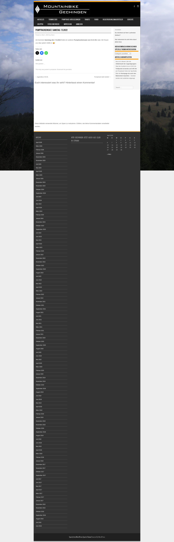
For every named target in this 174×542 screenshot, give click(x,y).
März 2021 (39, 327)
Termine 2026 (53, 19)
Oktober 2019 (40, 385)
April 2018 (39, 450)
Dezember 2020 (40, 338)
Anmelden (79, 24)
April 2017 (39, 490)
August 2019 (39, 392)
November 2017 (40, 468)
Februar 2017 (40, 497)
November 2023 (40, 222)
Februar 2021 (40, 330)
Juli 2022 (38, 276)
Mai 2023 (38, 240)
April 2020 (39, 363)
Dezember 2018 (40, 421)
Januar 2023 (39, 254)
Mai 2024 (38, 204)
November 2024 (40, 186)
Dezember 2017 (40, 464)
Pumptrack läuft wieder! (102, 77)
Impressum (68, 24)
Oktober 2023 (40, 225)
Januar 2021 (39, 334)
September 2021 (41, 309)
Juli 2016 (38, 522)
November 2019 (40, 381)
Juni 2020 (39, 356)
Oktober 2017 (40, 472)
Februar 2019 (40, 414)
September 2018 (41, 432)
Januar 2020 (39, 374)
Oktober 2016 (40, 511)
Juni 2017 (39, 482)
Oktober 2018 (40, 428)
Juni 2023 (39, 236)
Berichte (130, 19)
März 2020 (39, 367)
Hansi (52, 35)
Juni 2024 (39, 200)
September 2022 (41, 269)
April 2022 (39, 287)
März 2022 (39, 291)
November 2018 (40, 425)
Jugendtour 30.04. (41, 77)
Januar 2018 (39, 461)
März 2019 (39, 410)
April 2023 (39, 244)
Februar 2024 (40, 215)
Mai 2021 (38, 323)
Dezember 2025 (40, 157)
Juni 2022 (39, 280)
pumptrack (53, 69)
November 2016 (40, 508)
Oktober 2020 (40, 341)
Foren (96, 19)
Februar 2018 (40, 457)
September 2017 (41, 475)
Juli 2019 (38, 396)
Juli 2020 (38, 352)
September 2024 (41, 193)
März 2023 (39, 247)
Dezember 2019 (40, 377)
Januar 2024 (39, 218)
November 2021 (40, 301)
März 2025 (39, 175)
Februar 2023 (40, 251)
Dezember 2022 (40, 258)
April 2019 (39, 406)
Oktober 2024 (40, 189)
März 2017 (39, 493)
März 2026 (39, 146)
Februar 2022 (40, 294)
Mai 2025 (38, 168)
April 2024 (39, 207)
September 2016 (41, 515)
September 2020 (41, 345)
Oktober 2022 (40, 265)
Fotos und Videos (53, 24)
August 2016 (39, 519)
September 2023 (41, 229)
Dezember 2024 (40, 182)
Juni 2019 (39, 399)
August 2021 (39, 312)
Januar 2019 (39, 417)
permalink (69, 69)
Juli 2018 (38, 439)
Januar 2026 (39, 153)
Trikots (87, 19)
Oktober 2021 (40, 305)
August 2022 (39, 273)
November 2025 (40, 160)
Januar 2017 (39, 500)
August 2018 (39, 435)
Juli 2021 (38, 316)
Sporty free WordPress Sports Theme (80, 537)
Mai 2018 (38, 446)
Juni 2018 (39, 443)
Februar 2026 (40, 150)
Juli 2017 (38, 479)
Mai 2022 (38, 283)
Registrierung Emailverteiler (113, 19)
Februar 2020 (40, 370)
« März (109, 154)
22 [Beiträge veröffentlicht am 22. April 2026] (117, 147)
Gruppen (40, 24)
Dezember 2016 (40, 504)
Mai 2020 (38, 359)
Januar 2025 (39, 178)
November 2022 (40, 262)
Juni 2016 (39, 526)
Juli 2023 (38, 233)
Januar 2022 (39, 298)
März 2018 (39, 453)
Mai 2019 (38, 403)
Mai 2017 (38, 486)
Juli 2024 (38, 197)
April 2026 (39, 142)
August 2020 (39, 348)
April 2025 (39, 171)
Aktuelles (40, 19)
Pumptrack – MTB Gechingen (71, 19)
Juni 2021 (39, 320)
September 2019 (41, 388)
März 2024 (39, 211)
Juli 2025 (38, 164)
